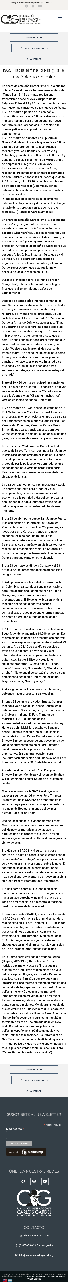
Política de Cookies (56, 1276)
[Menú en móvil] (60, 19)
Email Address (15, 1129)
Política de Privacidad (34, 1276)
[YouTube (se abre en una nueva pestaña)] (40, 6)
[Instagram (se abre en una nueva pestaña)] (33, 6)
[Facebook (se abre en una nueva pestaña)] (27, 6)
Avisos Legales (34, 1279)
